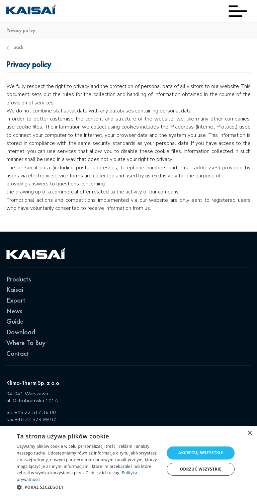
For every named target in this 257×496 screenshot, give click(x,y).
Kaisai (14, 289)
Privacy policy (20, 30)
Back (14, 47)
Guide (14, 321)
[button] (88, 487)
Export (15, 300)
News (14, 310)
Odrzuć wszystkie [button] (200, 469)
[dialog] (128, 461)
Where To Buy (26, 342)
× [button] (249, 433)
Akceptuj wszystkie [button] (200, 453)
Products (18, 278)
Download (20, 331)
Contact (17, 353)
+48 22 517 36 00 (35, 412)
